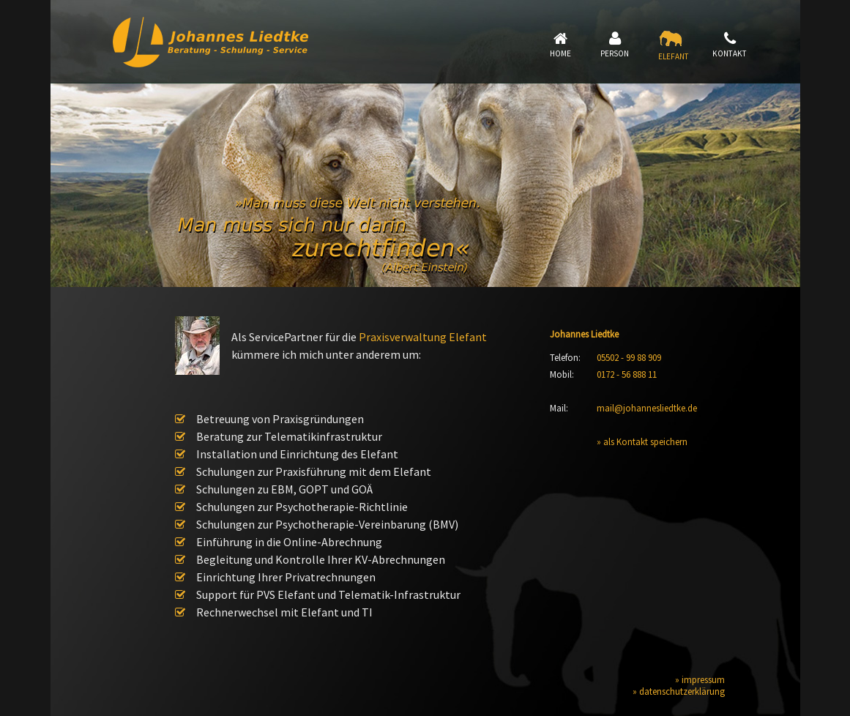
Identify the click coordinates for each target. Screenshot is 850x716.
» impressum (700, 679)
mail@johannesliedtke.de (647, 408)
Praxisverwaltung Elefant (423, 336)
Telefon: (565, 357)
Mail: (559, 408)
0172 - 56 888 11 (627, 374)
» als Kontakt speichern (642, 441)
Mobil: (562, 374)
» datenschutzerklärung (679, 691)
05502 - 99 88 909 (629, 357)
